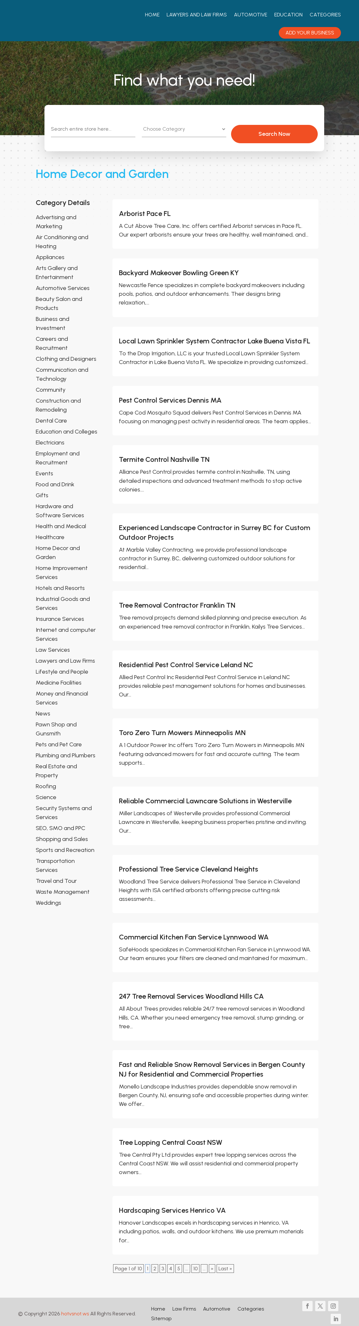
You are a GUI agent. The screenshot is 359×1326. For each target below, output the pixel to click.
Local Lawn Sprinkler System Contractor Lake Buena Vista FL (214, 337)
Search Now (290, 130)
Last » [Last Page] (225, 1265)
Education (288, 15)
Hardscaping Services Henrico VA (172, 1206)
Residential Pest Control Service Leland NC (186, 661)
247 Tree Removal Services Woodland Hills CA (191, 992)
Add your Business (310, 33)
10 (195, 1265)
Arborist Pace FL (145, 209)
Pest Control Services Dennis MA (170, 396)
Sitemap (161, 1315)
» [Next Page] (212, 1265)
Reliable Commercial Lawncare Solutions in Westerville (205, 797)
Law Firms (184, 1305)
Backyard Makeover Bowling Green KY (179, 269)
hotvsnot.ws (75, 1310)
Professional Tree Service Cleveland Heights (188, 865)
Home (152, 15)
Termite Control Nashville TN (164, 456)
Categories (325, 15)
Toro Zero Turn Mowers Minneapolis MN (182, 729)
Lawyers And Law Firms (197, 15)
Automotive (250, 15)
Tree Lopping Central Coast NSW (170, 1138)
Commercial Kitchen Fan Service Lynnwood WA (194, 933)
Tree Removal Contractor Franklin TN (177, 601)
